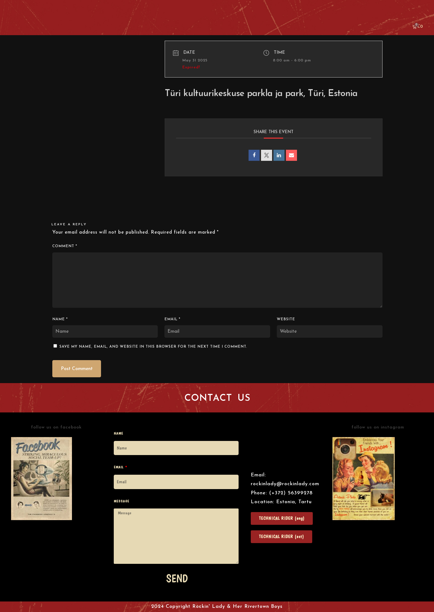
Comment (64, 246)
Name (60, 319)
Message (121, 501)
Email (172, 319)
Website (286, 319)
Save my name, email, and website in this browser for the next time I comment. (153, 346)
